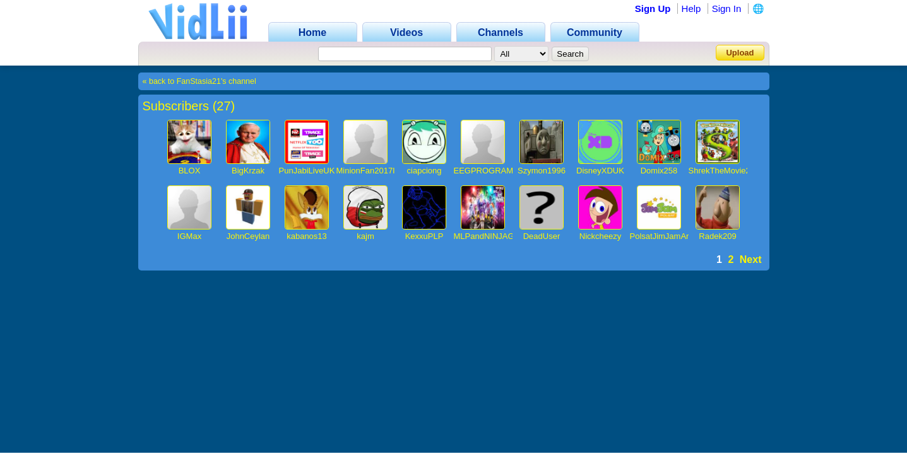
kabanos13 (307, 236)
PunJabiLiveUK (307, 170)
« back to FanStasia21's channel (199, 81)
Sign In (727, 8)
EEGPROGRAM (484, 170)
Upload (740, 52)
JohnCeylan (248, 236)
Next (751, 259)
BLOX (190, 170)
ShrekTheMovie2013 (726, 170)
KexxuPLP (424, 236)
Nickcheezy (600, 236)
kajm (365, 236)
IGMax (189, 236)
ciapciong (424, 170)
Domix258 (659, 170)
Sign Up (653, 8)
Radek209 (717, 236)
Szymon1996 (542, 170)
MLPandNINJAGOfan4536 (502, 236)
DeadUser (541, 236)
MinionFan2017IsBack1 (379, 170)
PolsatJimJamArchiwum (673, 236)
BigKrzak (248, 170)
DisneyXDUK (600, 170)
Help (691, 8)
